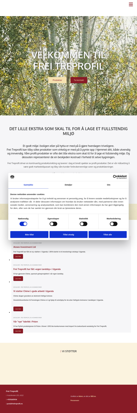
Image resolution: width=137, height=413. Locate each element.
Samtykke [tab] (28, 184)
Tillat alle (107, 234)
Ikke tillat (29, 234)
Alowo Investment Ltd (24, 247)
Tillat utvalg (68, 234)
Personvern (75, 400)
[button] (57, 80)
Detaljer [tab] (68, 184)
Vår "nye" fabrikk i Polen (25, 321)
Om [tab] (108, 184)
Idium (81, 396)
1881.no (93, 396)
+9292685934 (12, 400)
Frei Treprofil (12, 391)
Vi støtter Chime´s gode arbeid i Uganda (33, 291)
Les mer (18, 256)
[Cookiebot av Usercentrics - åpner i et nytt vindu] (115, 177)
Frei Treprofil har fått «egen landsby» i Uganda (37, 269)
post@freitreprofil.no (15, 404)
